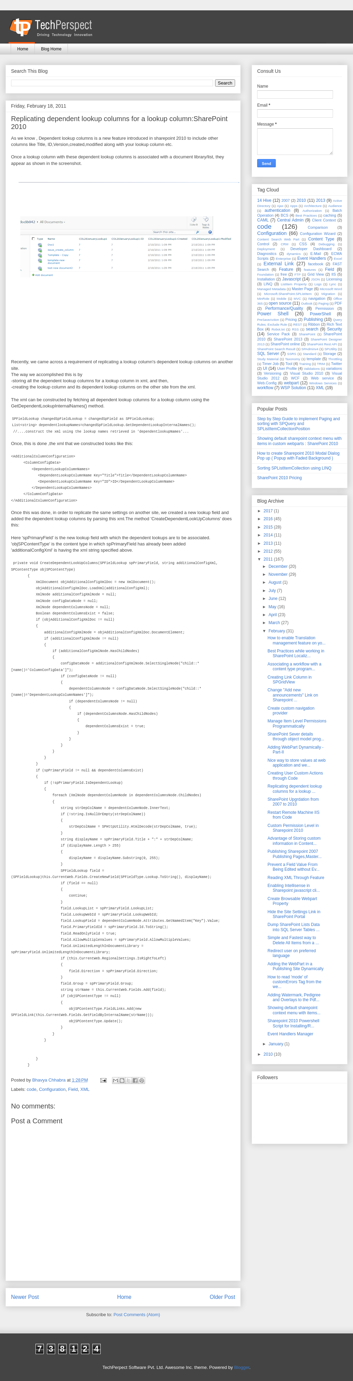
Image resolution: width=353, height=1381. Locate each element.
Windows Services (323, 383)
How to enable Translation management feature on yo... (296, 640)
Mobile (281, 298)
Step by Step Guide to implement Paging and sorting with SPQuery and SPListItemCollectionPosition (298, 423)
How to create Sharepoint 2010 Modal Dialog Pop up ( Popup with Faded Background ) (298, 456)
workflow (265, 387)
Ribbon (314, 324)
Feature (286, 269)
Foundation (265, 274)
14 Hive (264, 200)
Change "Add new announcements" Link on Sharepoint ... (293, 695)
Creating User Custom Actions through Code (295, 775)
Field (73, 1089)
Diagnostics (266, 253)
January (276, 1044)
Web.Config (266, 383)
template (314, 359)
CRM (285, 244)
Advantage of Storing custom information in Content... (294, 841)
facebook (315, 264)
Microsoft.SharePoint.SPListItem (288, 294)
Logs (318, 284)
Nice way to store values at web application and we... (297, 763)
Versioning (272, 373)
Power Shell (273, 313)
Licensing (334, 279)
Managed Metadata (271, 289)
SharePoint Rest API (322, 344)
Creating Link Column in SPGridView (290, 679)
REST (297, 324)
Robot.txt (278, 329)
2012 (269, 551)
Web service (322, 378)
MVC (297, 298)
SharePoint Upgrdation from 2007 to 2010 (293, 802)
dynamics (294, 254)
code (32, 1089)
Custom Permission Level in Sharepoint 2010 (293, 828)
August (276, 582)
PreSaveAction (268, 320)
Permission (324, 308)
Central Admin (290, 220)
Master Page (302, 289)
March (275, 622)
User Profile (287, 368)
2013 (320, 200)
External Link (279, 263)
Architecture (313, 206)
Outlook (306, 303)
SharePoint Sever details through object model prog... (296, 736)
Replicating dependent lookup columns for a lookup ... (295, 788)
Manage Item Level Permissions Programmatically (297, 723)
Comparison (318, 227)
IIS (333, 274)
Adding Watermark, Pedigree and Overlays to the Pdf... (294, 997)
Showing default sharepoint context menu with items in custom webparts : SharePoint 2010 (299, 441)
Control (263, 244)
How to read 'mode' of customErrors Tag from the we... (294, 982)
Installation (266, 279)
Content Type (321, 239)
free (284, 274)
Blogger (241, 1367)
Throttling (335, 359)
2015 (269, 527)
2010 (301, 200)
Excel (338, 258)
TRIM (321, 364)
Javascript (291, 279)
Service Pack (278, 334)
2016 (269, 518)
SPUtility (330, 349)
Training (305, 364)
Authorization (312, 211)
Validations (312, 369)
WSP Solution (293, 387)
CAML (263, 220)
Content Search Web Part (278, 239)
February (277, 631)
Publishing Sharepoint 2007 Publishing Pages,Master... (295, 854)
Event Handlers (311, 258)
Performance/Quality (284, 308)
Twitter (336, 364)
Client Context (324, 220)
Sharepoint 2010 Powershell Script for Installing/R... (293, 1023)
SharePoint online (285, 344)
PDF (338, 303)
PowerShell (320, 314)
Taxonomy (292, 359)
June (274, 598)
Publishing (313, 319)
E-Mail (315, 253)
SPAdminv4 (309, 349)
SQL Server (268, 353)
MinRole (263, 298)
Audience (335, 206)
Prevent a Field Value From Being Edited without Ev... (294, 867)
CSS (303, 244)
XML (85, 1089)
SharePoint (307, 334)
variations (334, 368)
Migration (328, 294)
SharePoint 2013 (288, 339)
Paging (323, 303)
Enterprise (283, 258)
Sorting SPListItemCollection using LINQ (294, 468)
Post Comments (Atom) (136, 1314)
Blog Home (51, 49)
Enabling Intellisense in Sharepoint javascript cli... (294, 888)
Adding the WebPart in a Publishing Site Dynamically (295, 966)
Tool (288, 364)
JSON (315, 279)
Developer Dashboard (311, 249)
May (273, 606)
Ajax (280, 206)
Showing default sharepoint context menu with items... (294, 1010)
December (279, 566)
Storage (329, 354)
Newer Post (25, 1297)
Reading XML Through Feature (296, 877)
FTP (297, 274)
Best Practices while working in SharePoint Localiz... (296, 653)
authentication (277, 210)
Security (334, 329)
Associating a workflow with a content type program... (294, 666)
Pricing (291, 319)
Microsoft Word (331, 289)
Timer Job (270, 364)
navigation (317, 298)
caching (329, 215)
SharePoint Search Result (276, 349)
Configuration (52, 1089)
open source (280, 303)
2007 (285, 200)
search (312, 329)
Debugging (326, 244)
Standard (309, 354)
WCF (295, 378)
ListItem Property (293, 284)
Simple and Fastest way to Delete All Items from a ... (293, 940)
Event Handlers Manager (290, 1034)
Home (22, 49)
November (279, 574)
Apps (293, 206)
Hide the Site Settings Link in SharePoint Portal (294, 914)
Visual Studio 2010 (306, 373)
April (273, 614)
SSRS (291, 354)
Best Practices (306, 215)
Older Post (222, 1297)
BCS (284, 215)
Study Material (268, 359)
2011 (269, 559)
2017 (269, 511)
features (310, 270)
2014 (269, 535)
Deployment (266, 249)
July (273, 590)
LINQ (268, 284)
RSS (295, 329)
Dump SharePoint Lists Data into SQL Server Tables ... (294, 927)
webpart (291, 383)
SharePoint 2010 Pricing (279, 477)
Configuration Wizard (317, 233)
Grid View (315, 274)
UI (265, 368)
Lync (332, 284)
